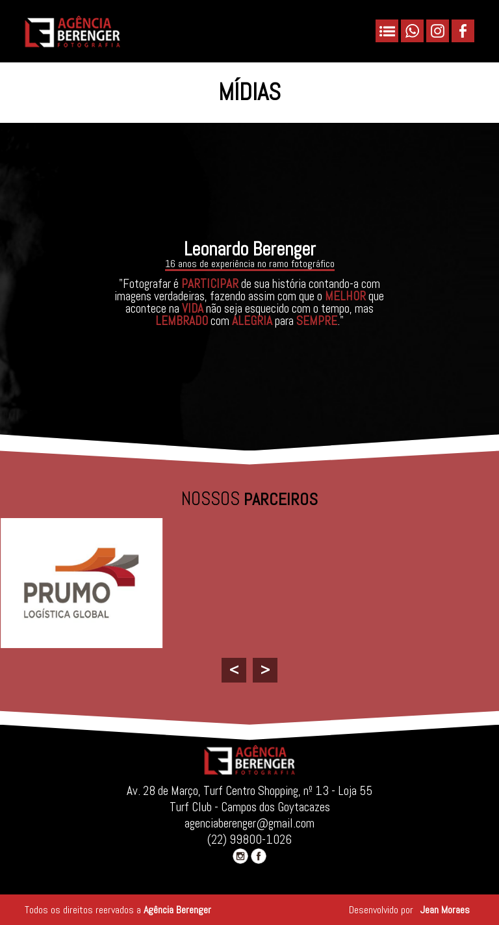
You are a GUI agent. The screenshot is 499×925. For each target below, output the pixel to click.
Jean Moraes (445, 910)
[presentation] (234, 670)
